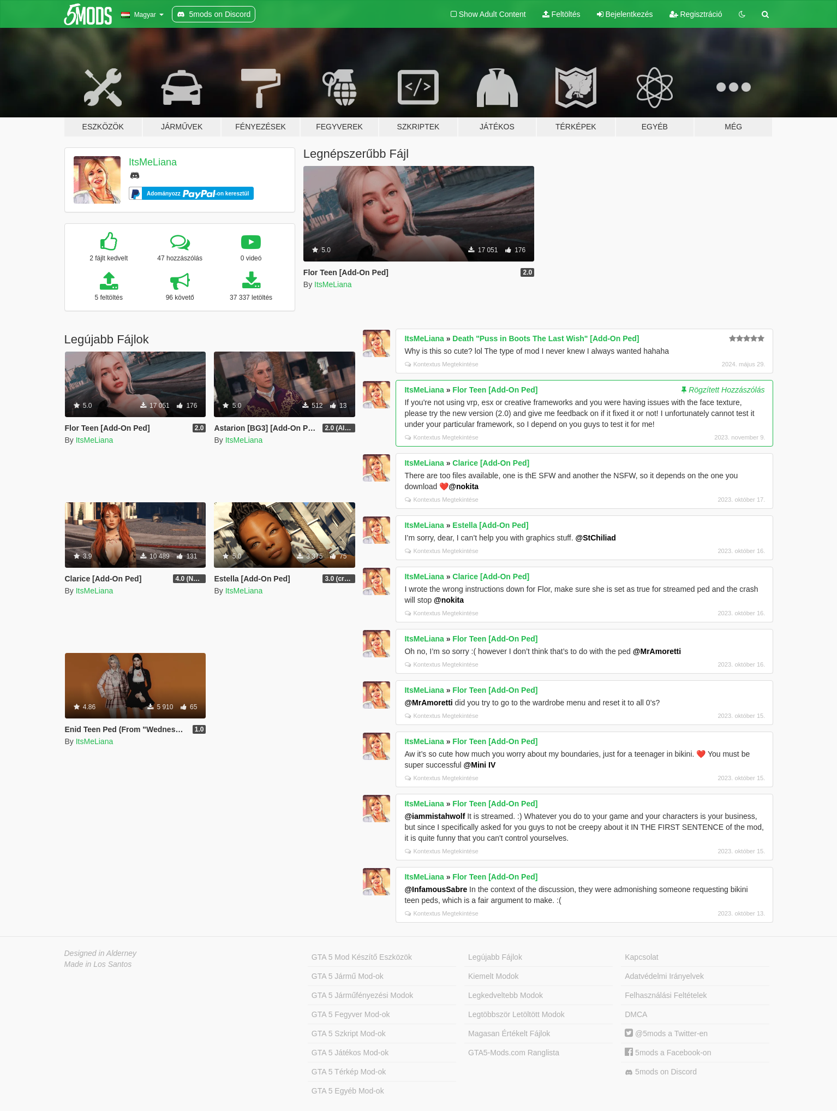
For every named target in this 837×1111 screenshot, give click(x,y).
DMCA (636, 1014)
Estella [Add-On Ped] (490, 525)
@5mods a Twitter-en (666, 1033)
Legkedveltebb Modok (505, 995)
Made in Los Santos (98, 964)
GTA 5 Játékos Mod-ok (350, 1052)
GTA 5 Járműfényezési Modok (362, 995)
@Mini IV (480, 765)
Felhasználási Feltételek (666, 995)
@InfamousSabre (435, 889)
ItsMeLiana (153, 162)
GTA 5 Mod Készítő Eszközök (362, 957)
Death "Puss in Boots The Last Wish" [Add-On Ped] (545, 338)
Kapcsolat (641, 957)
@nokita (464, 486)
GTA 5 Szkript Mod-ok (349, 1033)
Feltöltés (561, 14)
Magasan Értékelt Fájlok (509, 1033)
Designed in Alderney (100, 953)
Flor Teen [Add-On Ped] (494, 389)
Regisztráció (695, 14)
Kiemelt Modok (493, 976)
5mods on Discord (661, 1072)
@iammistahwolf (434, 816)
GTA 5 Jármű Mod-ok (348, 976)
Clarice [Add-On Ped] (490, 463)
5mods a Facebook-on (668, 1052)
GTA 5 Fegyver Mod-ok (351, 1014)
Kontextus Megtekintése (441, 364)
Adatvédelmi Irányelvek (664, 976)
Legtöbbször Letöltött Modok (516, 1014)
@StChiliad (595, 537)
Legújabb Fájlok (495, 957)
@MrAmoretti (657, 651)
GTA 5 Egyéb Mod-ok (348, 1090)
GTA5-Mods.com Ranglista (513, 1052)
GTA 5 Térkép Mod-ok (349, 1071)
